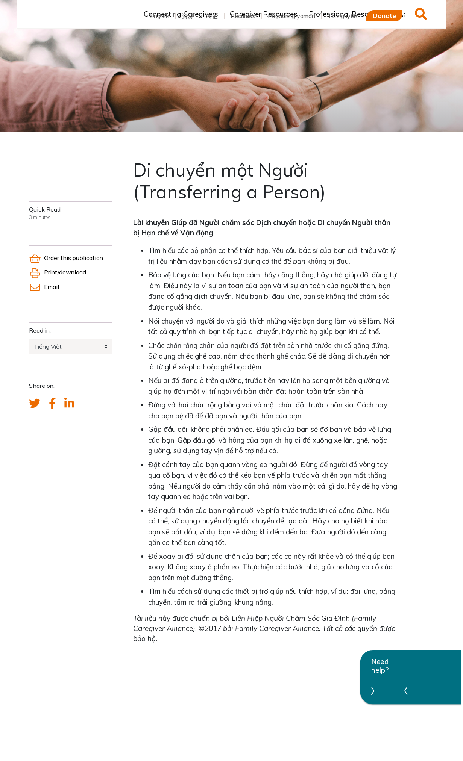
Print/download (57, 272)
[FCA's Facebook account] (52, 404)
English (159, 16)
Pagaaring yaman (291, 16)
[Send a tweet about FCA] (34, 404)
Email (44, 286)
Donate (384, 15)
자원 (212, 16)
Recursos (243, 16)
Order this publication (66, 258)
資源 (188, 16)
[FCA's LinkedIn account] (69, 404)
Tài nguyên (342, 16)
